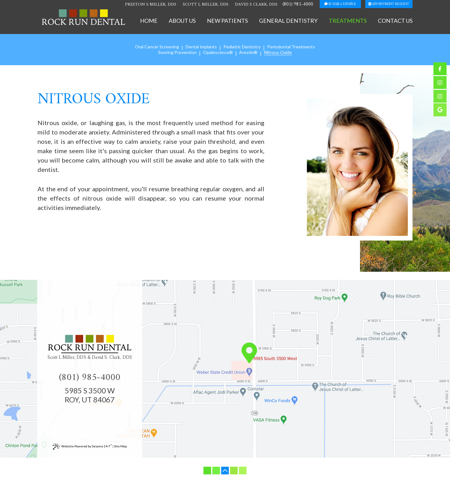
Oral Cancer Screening (155, 47)
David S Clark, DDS (247, 5)
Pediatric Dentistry (242, 47)
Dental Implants (200, 47)
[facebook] (440, 69)
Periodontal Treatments (293, 47)
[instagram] (440, 84)
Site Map (120, 447)
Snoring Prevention (177, 52)
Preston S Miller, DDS (138, 5)
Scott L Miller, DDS (195, 5)
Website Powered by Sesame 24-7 (82, 447)
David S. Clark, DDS (112, 359)
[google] (440, 113)
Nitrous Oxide (278, 52)
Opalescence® (218, 52)
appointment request (387, 4)
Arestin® (248, 52)
